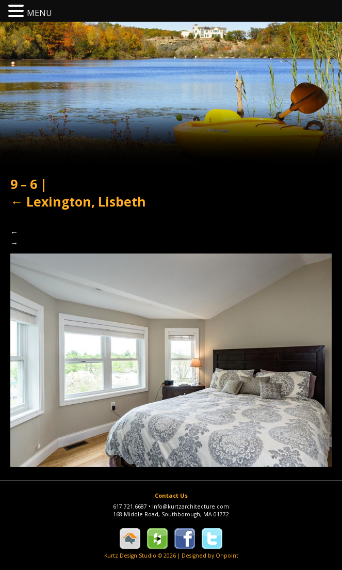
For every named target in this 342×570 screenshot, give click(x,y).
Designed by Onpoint (210, 555)
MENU (39, 13)
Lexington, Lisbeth (78, 201)
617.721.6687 (132, 506)
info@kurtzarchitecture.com (190, 506)
